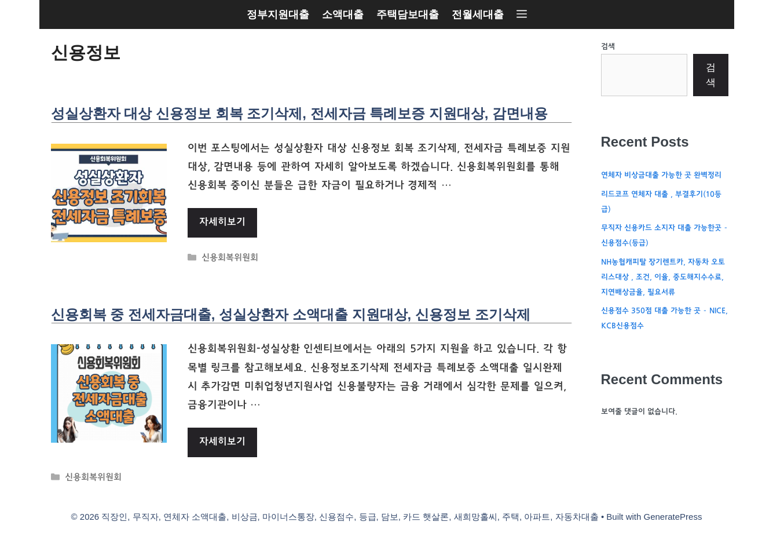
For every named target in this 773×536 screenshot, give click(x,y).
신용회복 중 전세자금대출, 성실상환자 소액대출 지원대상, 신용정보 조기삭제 (290, 314)
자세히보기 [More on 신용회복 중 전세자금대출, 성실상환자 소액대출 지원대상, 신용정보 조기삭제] (222, 442)
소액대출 (343, 14)
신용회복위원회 (230, 259)
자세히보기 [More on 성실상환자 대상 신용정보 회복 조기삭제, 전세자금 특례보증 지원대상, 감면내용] (222, 222)
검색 (608, 47)
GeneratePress (673, 517)
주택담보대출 (407, 14)
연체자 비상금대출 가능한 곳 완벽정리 (661, 176)
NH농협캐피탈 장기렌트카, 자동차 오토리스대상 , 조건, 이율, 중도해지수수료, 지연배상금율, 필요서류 (663, 277)
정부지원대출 (278, 14)
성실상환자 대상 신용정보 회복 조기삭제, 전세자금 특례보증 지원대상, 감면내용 (299, 113)
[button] (521, 14)
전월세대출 (478, 14)
